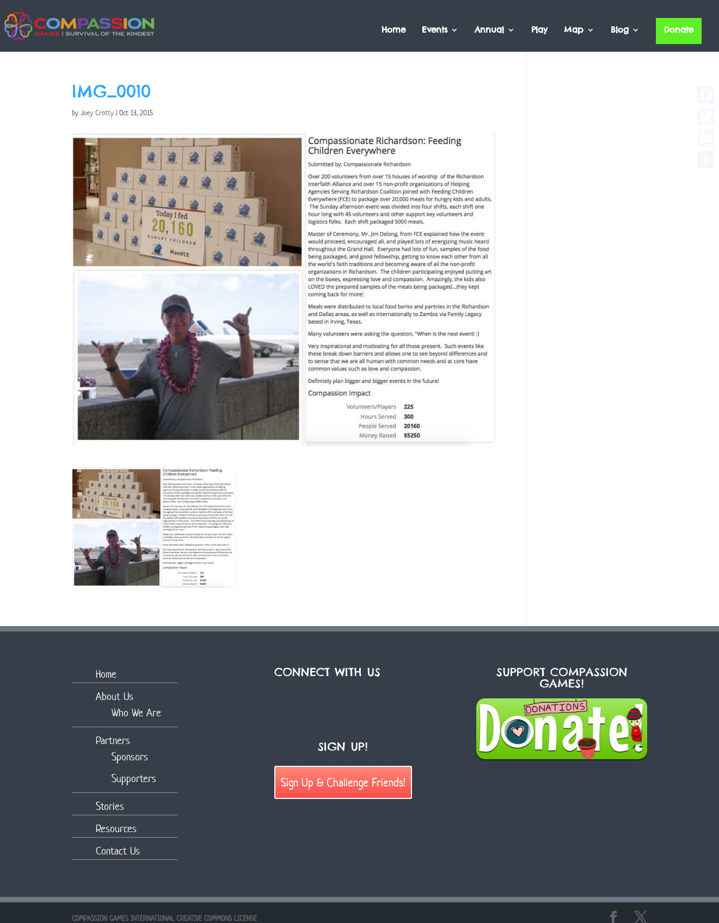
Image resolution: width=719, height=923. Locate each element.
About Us (114, 696)
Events (434, 30)
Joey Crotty (97, 112)
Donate (678, 29)
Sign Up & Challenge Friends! (343, 782)
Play (539, 30)
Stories (110, 806)
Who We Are (136, 713)
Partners (113, 740)
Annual (489, 30)
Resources (116, 828)
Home (393, 30)
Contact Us (118, 851)
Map (573, 30)
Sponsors (130, 757)
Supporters (134, 778)
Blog (620, 30)
